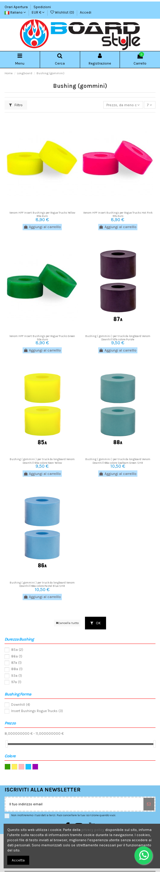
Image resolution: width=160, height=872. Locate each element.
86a (16, 656)
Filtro (16, 105)
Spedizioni (42, 7)
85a (17, 650)
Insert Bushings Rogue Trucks (37, 711)
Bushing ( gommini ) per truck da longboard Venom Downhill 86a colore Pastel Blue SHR (42, 584)
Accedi (85, 12)
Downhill (20, 705)
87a (16, 663)
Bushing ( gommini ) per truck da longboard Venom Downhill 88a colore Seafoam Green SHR (117, 460)
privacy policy (92, 830)
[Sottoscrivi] (148, 804)
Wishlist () (62, 12)
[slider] (6, 744)
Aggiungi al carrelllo (42, 227)
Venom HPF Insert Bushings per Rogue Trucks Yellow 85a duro (42, 214)
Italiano (15, 12)
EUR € (38, 12)
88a (17, 669)
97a (16, 682)
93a (16, 676)
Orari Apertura (17, 7)
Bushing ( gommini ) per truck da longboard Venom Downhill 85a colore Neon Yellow (42, 460)
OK (95, 623)
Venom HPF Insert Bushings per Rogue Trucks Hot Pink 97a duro (117, 214)
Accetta (18, 860)
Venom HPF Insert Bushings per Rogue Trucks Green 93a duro (42, 337)
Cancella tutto (67, 623)
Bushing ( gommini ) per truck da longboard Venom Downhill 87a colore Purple (117, 337)
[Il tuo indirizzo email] (74, 804)
